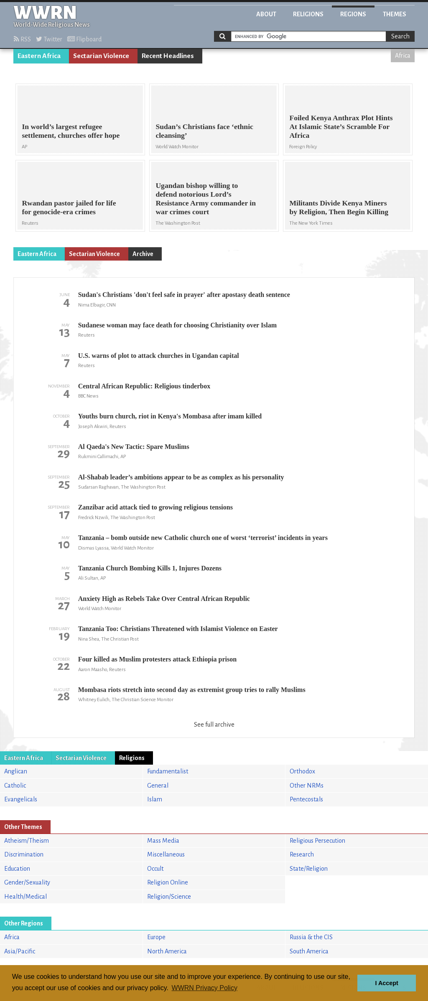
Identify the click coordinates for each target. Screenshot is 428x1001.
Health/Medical (25, 896)
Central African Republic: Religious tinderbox (144, 386)
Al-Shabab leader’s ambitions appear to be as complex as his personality (181, 477)
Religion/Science (169, 896)
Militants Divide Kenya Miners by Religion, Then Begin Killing (338, 207)
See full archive (214, 724)
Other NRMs (307, 785)
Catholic (15, 785)
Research (302, 854)
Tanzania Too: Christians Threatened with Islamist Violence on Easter (178, 628)
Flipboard (84, 39)
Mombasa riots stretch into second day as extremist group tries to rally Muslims (192, 689)
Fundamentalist (167, 771)
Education (17, 868)
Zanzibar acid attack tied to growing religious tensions (155, 507)
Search (400, 36)
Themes (394, 14)
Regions (353, 14)
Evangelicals (20, 799)
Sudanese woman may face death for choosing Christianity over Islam (177, 325)
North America (167, 951)
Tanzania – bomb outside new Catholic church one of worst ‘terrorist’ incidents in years (203, 537)
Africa (402, 55)
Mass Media (163, 840)
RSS (22, 39)
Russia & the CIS (311, 937)
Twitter (49, 39)
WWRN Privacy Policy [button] (204, 987)
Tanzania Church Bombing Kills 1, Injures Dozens (150, 568)
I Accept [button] (386, 983)
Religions (308, 14)
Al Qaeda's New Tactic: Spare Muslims (133, 446)
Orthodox (302, 771)
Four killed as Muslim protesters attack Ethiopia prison (157, 659)
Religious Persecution (317, 840)
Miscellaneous (166, 854)
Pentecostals (306, 799)
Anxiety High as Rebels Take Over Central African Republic (164, 598)
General (157, 785)
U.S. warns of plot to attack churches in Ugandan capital (158, 355)
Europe (156, 937)
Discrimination (23, 854)
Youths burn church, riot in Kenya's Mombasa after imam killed (170, 416)
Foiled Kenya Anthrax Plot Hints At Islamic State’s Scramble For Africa (340, 126)
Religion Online (167, 882)
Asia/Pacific (19, 951)
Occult (155, 868)
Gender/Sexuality (27, 882)
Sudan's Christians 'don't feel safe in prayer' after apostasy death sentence (184, 294)
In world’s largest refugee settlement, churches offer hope (71, 130)
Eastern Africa (39, 56)
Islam (154, 799)
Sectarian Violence (101, 56)
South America (309, 951)
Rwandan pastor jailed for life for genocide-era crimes (69, 207)
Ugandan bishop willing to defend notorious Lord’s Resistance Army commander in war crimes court (205, 198)
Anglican (15, 771)
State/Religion (309, 868)
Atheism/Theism (26, 840)
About (266, 14)
